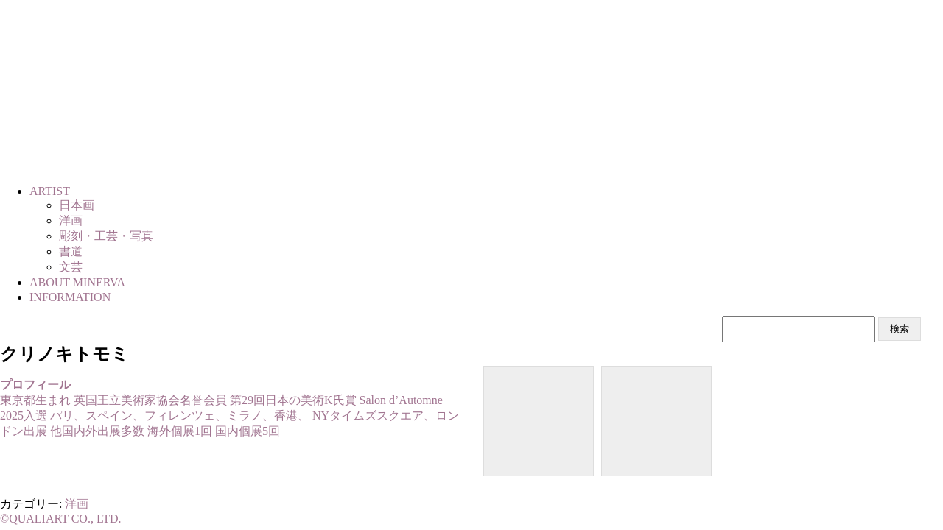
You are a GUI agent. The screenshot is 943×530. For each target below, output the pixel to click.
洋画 (76, 504)
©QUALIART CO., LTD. (61, 518)
